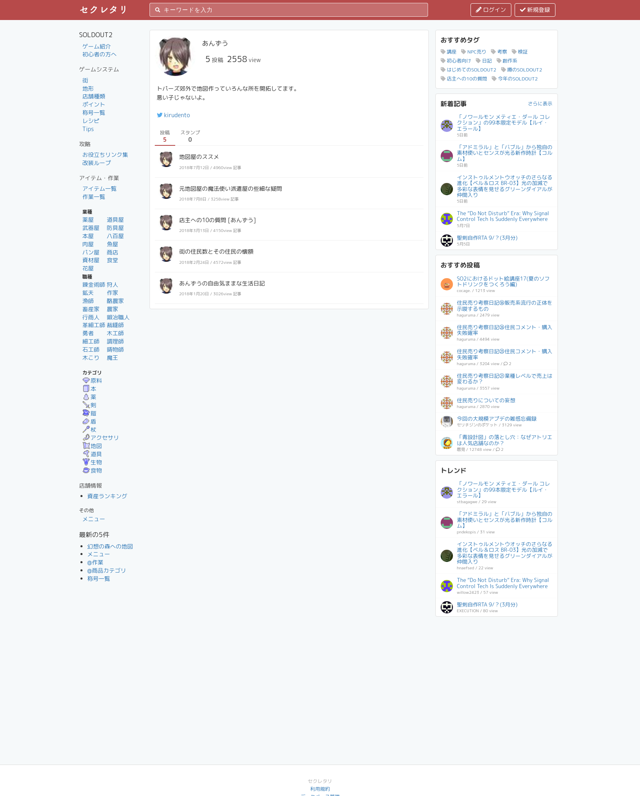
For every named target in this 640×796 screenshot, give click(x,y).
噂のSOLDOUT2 (521, 69)
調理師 (115, 341)
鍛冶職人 (118, 317)
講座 (449, 51)
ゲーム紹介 (97, 46)
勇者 (88, 333)
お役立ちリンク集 (105, 154)
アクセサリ (101, 437)
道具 (92, 454)
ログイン (491, 9)
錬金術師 (94, 284)
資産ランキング (107, 496)
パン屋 (91, 252)
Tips (88, 129)
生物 (92, 462)
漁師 (88, 301)
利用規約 (320, 788)
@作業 (95, 562)
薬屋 (88, 219)
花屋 (88, 268)
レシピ (91, 121)
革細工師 (94, 325)
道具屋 (115, 219)
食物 (92, 470)
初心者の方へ (100, 54)
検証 (520, 51)
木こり (91, 357)
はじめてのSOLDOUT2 (469, 69)
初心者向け (456, 60)
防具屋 (115, 228)
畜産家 (91, 309)
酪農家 (115, 301)
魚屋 (112, 244)
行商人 (91, 317)
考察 (499, 51)
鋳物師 (115, 349)
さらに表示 (540, 103)
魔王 (112, 357)
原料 (92, 380)
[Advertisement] (496, 673)
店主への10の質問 (464, 78)
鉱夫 (88, 293)
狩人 (112, 284)
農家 (112, 309)
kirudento (173, 115)
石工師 (91, 349)
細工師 (91, 341)
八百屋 (115, 236)
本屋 (88, 236)
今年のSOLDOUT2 (515, 78)
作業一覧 (94, 197)
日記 (484, 60)
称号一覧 (94, 112)
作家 (112, 293)
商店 (112, 252)
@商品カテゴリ (107, 570)
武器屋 (91, 228)
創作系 (507, 60)
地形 (88, 88)
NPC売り (473, 51)
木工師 (115, 333)
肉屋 (88, 244)
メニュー (94, 519)
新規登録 (535, 9)
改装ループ (97, 163)
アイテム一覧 (100, 188)
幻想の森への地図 (110, 546)
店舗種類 (94, 96)
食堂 (112, 260)
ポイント (94, 104)
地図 (92, 446)
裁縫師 (115, 325)
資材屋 (91, 260)
